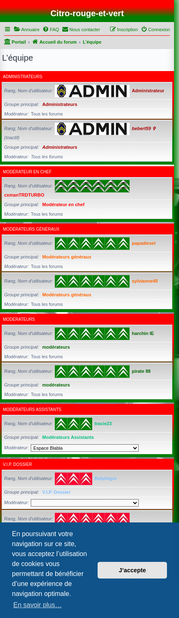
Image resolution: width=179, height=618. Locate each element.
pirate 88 (141, 371)
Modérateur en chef (27, 172)
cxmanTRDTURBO (24, 194)
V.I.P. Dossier (17, 464)
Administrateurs (22, 76)
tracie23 (103, 423)
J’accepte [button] (132, 570)
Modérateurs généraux (31, 229)
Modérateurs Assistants (32, 409)
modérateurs (19, 319)
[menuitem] (26, 29)
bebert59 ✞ (144, 128)
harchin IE (143, 333)
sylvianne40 (144, 280)
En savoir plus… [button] (37, 604)
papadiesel (143, 243)
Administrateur (148, 90)
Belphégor (105, 478)
